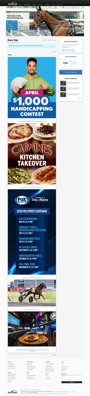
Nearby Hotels (64, 369)
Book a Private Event (12, 368)
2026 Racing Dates (11, 375)
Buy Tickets (14, 28)
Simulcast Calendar (11, 378)
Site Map (33, 389)
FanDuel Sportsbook (30, 368)
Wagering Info (29, 363)
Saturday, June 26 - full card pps (68, 51)
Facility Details (64, 368)
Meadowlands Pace (11, 365)
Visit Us (62, 363)
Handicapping (27, 4)
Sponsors (9, 381)
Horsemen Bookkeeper (50, 371)
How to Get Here (64, 366)
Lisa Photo (48, 378)
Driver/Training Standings (31, 375)
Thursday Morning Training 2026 (32, 309)
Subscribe (72, 382)
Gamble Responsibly (37, 389)
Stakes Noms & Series (50, 369)
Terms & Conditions (23, 389)
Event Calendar (10, 363)
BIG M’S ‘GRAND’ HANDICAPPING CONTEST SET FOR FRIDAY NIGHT (32, 121)
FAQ (30, 389)
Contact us (59, 4)
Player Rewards (29, 369)
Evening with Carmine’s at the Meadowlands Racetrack (32, 187)
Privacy (27, 389)
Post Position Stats (30, 377)
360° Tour (63, 371)
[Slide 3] (46, 34)
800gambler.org (65, 393)
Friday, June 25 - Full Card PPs (68, 49)
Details (8, 28)
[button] (80, 2)
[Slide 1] (43, 34)
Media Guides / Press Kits (31, 378)
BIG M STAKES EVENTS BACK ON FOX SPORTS (32, 277)
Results (54, 40)
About (47, 375)
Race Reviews (29, 365)
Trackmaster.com (65, 47)
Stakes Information (49, 368)
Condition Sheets (49, 365)
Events (34, 4)
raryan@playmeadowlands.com (34, 392)
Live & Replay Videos (12, 377)
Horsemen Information (50, 363)
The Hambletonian (11, 366)
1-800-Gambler (59, 393)
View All (54, 51)
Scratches (49, 40)
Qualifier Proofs (49, 366)
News (53, 4)
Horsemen (47, 4)
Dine (62, 365)
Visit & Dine (40, 4)
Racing (20, 4)
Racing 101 (10, 380)
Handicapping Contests (31, 366)
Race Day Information (12, 374)
